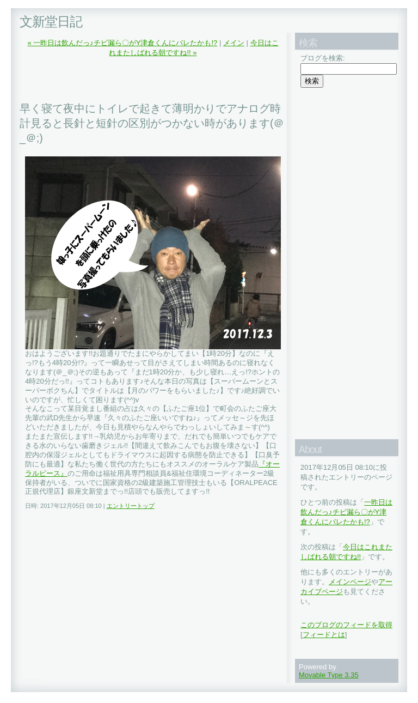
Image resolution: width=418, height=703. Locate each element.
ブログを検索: (322, 58)
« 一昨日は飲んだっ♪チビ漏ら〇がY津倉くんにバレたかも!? (122, 43)
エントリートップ (131, 505)
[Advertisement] (147, 79)
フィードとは (324, 635)
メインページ (350, 582)
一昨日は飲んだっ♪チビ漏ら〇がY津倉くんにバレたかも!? (346, 512)
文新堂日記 (51, 21)
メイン (233, 43)
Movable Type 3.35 (329, 675)
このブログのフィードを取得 (346, 625)
